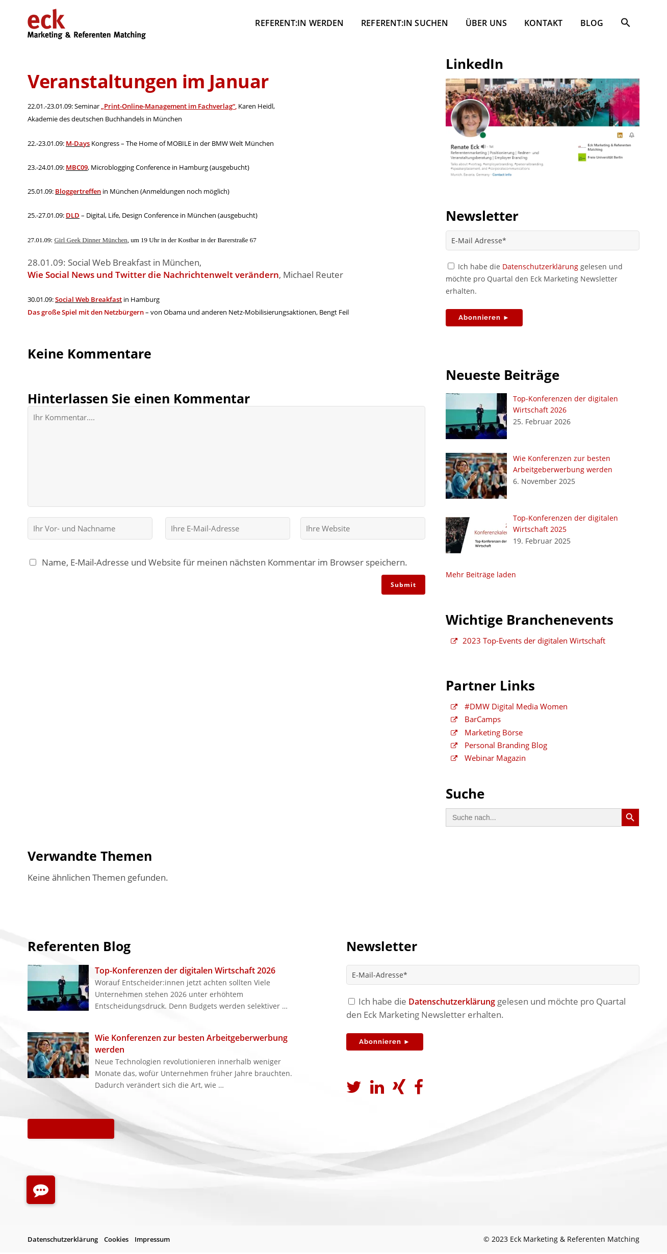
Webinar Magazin (488, 766)
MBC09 (77, 170)
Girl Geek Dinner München (90, 245)
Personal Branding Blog (499, 753)
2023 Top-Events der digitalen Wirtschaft (528, 644)
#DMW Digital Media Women (509, 711)
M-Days (78, 145)
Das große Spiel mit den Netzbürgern (86, 321)
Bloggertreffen (78, 195)
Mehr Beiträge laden (481, 578)
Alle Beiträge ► (74, 1130)
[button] (625, 24)
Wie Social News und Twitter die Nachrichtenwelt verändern (153, 282)
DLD (73, 220)
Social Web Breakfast (88, 307)
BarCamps (476, 725)
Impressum (152, 1240)
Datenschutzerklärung (540, 267)
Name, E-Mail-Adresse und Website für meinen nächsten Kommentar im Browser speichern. (222, 572)
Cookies (116, 1240)
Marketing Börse (487, 739)
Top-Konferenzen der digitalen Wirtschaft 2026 (185, 972)
